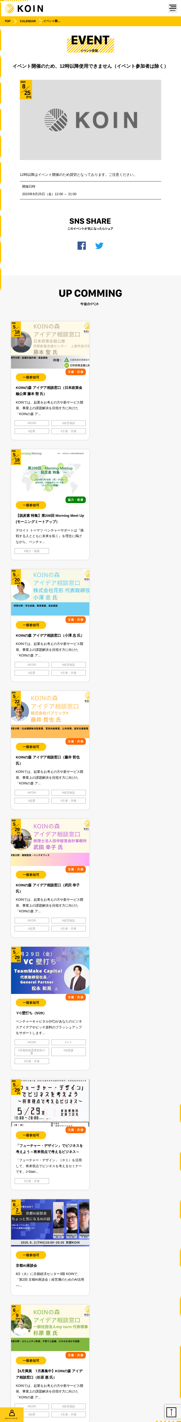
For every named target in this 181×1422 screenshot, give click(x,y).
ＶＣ (149, 672)
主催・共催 (69, 431)
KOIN (32, 423)
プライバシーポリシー (45, 1352)
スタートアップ (69, 1179)
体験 (32, 1187)
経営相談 (68, 423)
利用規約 (136, 1352)
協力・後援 (113, 423)
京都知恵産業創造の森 (113, 682)
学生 (69, 1187)
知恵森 (149, 680)
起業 (32, 431)
